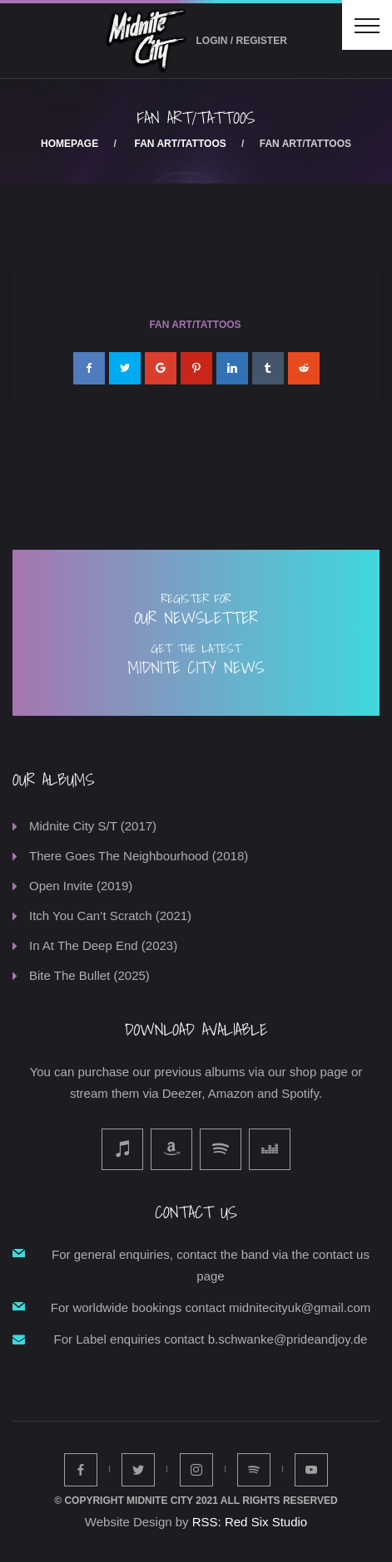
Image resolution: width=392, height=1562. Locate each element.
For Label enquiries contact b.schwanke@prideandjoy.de (211, 1339)
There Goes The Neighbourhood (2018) (138, 856)
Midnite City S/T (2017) (92, 826)
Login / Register (241, 41)
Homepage (69, 143)
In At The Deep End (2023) (103, 945)
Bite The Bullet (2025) (89, 975)
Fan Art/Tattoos (180, 143)
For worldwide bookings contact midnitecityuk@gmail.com (211, 1307)
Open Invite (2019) (80, 886)
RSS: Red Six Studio (249, 1522)
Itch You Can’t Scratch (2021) (110, 915)
